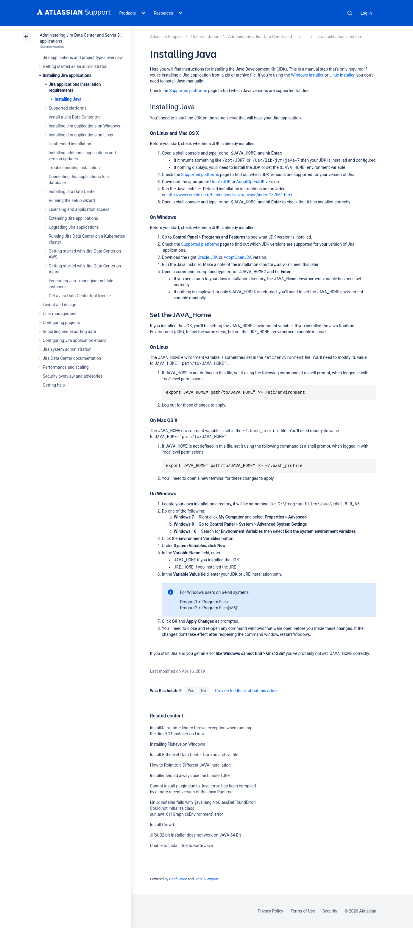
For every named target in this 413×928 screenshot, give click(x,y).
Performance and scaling (66, 367)
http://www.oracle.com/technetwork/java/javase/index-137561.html (229, 194)
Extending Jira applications (73, 218)
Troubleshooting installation (74, 167)
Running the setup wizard (72, 200)
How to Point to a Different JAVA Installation (190, 765)
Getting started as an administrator (75, 66)
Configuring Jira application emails (75, 340)
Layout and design (59, 304)
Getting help (54, 385)
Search (350, 13)
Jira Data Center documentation (72, 358)
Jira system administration (67, 349)
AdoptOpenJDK (250, 181)
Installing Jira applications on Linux (81, 135)
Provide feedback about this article (246, 690)
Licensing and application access (79, 209)
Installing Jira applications (67, 75)
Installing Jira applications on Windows (84, 126)
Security (329, 911)
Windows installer (307, 75)
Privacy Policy (270, 911)
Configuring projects (61, 322)
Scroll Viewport (206, 879)
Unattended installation (70, 143)
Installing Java (68, 99)
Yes (191, 690)
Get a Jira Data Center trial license (80, 295)
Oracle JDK (220, 181)
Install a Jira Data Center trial (75, 117)
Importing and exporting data (69, 331)
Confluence (178, 879)
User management (60, 313)
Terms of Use (303, 911)
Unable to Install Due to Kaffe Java (181, 845)
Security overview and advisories (72, 376)
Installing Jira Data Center (72, 191)
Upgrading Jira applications (74, 227)
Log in (366, 13)
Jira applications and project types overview (83, 57)
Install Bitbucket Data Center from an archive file (194, 754)
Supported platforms (68, 108)
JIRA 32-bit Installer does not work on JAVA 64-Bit (195, 835)
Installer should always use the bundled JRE (190, 775)
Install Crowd (162, 824)
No (203, 690)
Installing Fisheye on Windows (177, 744)
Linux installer (342, 75)
